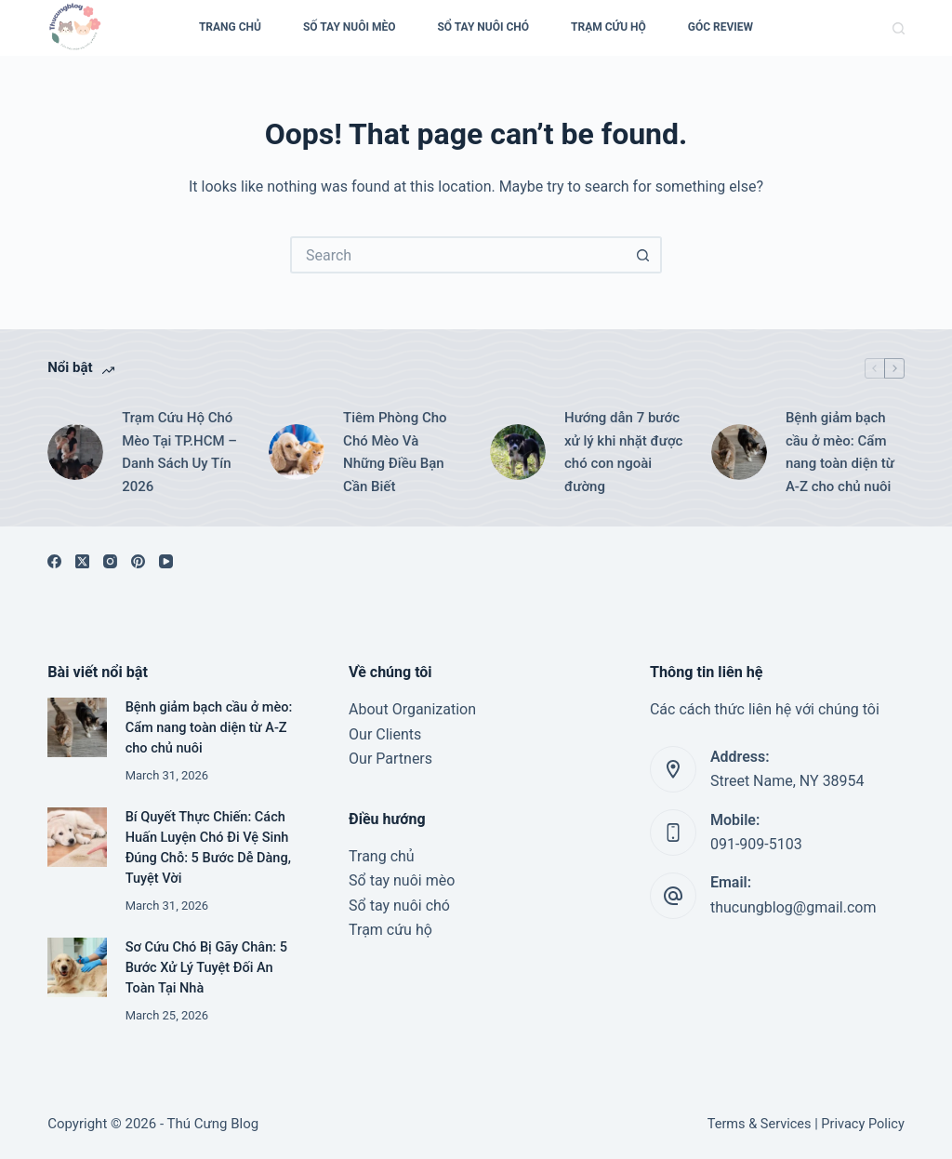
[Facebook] (54, 561)
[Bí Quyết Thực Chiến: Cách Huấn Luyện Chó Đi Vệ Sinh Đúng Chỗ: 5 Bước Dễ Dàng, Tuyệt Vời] (76, 836)
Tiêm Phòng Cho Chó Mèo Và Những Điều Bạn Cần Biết (394, 452)
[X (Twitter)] (82, 561)
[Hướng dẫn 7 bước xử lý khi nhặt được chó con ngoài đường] (518, 452)
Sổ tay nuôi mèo (402, 880)
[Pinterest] (138, 561)
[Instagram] (110, 561)
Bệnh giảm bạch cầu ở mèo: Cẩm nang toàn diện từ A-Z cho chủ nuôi (840, 452)
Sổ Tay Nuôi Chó (483, 26)
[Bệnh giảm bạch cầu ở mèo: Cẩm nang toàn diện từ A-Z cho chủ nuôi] (739, 452)
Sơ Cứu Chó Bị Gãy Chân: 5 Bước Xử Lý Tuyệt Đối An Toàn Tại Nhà (206, 967)
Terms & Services (759, 1124)
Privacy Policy (862, 1124)
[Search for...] (457, 254)
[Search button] (643, 254)
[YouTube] (166, 561)
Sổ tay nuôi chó (399, 905)
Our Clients (385, 734)
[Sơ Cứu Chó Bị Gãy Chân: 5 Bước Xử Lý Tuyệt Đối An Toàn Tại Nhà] (76, 967)
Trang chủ (382, 856)
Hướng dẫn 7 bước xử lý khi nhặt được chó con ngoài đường (623, 452)
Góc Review (720, 26)
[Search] (898, 28)
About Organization (412, 709)
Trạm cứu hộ (608, 26)
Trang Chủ (230, 26)
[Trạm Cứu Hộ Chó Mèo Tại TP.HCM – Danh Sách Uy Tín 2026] (75, 452)
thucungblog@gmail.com (793, 907)
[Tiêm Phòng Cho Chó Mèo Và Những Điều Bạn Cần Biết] (296, 452)
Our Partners (390, 758)
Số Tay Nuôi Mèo (349, 26)
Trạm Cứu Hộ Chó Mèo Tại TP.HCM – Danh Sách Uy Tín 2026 (179, 452)
